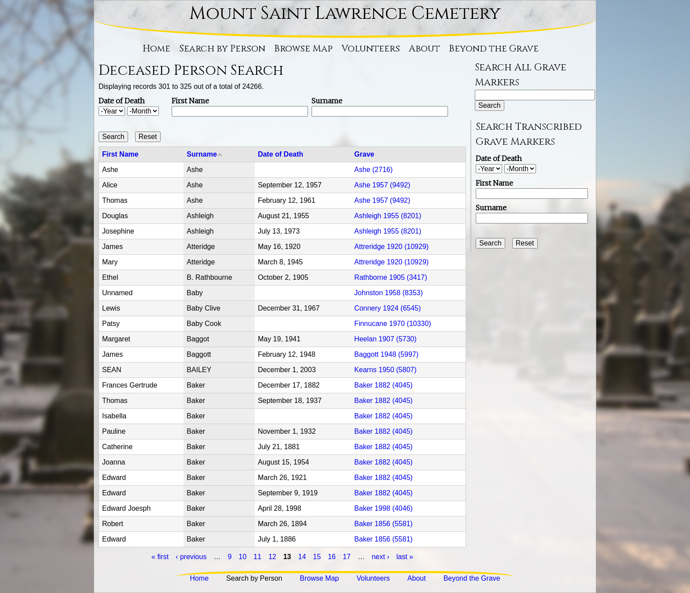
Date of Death (122, 100)
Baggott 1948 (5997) (386, 354)
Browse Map (303, 49)
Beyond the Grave (494, 49)
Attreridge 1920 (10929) (391, 246)
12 (272, 556)
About (424, 49)
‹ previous (191, 556)
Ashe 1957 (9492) (382, 185)
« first (160, 556)
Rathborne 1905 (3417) (390, 277)
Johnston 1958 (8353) (388, 292)
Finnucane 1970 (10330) (392, 323)
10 (242, 556)
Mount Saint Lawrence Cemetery (345, 14)
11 (257, 556)
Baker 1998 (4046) (383, 508)
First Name (190, 100)
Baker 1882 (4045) (383, 385)
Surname (327, 100)
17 (347, 556)
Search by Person (222, 49)
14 (302, 556)
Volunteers (370, 49)
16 (332, 556)
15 (317, 556)
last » (404, 556)
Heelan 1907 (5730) (385, 339)
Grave (364, 154)
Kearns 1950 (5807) (385, 369)
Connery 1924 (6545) (387, 308)
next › (380, 556)
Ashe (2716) (373, 169)
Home (156, 49)
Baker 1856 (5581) (383, 523)
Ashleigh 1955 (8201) (387, 216)
